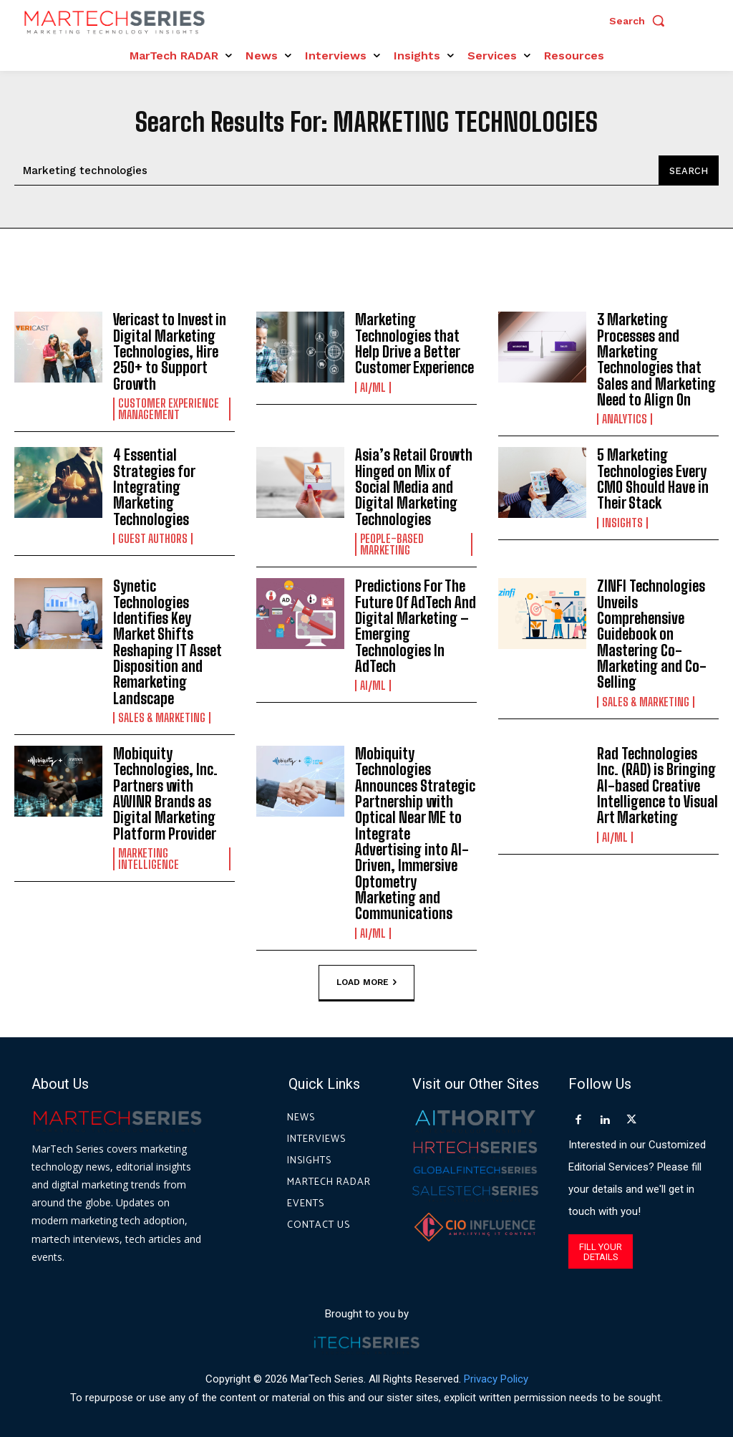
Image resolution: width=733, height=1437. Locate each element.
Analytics (624, 417)
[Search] (689, 170)
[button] (640, 21)
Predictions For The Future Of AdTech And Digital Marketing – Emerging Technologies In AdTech (415, 623)
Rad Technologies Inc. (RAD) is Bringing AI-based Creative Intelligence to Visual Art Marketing (657, 780)
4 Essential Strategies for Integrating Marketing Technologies (154, 485)
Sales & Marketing (161, 712)
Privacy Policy (496, 1371)
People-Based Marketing (392, 541)
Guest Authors (153, 536)
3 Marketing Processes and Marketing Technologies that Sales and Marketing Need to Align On (656, 359)
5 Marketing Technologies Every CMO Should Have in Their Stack (653, 477)
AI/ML (373, 386)
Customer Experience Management (168, 407)
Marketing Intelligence (148, 852)
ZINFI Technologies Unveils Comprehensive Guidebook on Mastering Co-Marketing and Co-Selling (652, 630)
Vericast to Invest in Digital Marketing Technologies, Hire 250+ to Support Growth (169, 351)
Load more (366, 975)
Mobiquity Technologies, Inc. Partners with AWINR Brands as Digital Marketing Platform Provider (173, 788)
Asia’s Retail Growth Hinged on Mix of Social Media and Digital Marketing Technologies (413, 485)
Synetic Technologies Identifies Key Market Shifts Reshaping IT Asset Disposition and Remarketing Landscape (166, 638)
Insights (622, 520)
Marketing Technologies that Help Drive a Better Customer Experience (414, 343)
